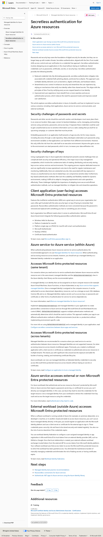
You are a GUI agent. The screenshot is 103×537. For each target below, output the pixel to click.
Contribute (35, 536)
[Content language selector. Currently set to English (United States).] (11, 530)
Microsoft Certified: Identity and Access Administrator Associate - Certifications (56, 511)
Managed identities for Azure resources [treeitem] (13, 23)
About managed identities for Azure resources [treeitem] (15, 33)
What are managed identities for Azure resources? (67, 301)
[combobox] (13, 17)
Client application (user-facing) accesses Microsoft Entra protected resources (56, 42)
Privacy (43, 536)
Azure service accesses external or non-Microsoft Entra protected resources (55, 47)
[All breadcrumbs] (32, 15)
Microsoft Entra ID (42, 15)
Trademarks (82, 536)
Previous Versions (17, 536)
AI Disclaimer (6, 536)
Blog (26, 536)
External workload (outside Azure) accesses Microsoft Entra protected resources (56, 50)
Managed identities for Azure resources (63, 15)
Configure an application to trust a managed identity (63, 370)
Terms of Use (73, 536)
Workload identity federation (54, 459)
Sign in (98, 3)
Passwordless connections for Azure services (50, 473)
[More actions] (98, 15)
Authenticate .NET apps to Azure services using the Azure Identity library (60, 475)
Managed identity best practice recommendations (52, 470)
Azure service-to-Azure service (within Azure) (46, 44)
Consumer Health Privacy (57, 536)
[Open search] (94, 3)
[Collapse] (25, 13)
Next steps (35, 52)
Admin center (95, 8)
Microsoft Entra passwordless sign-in (57, 239)
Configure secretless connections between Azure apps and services (54, 327)
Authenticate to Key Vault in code (61, 401)
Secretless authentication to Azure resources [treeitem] (14, 39)
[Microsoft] (3, 2)
